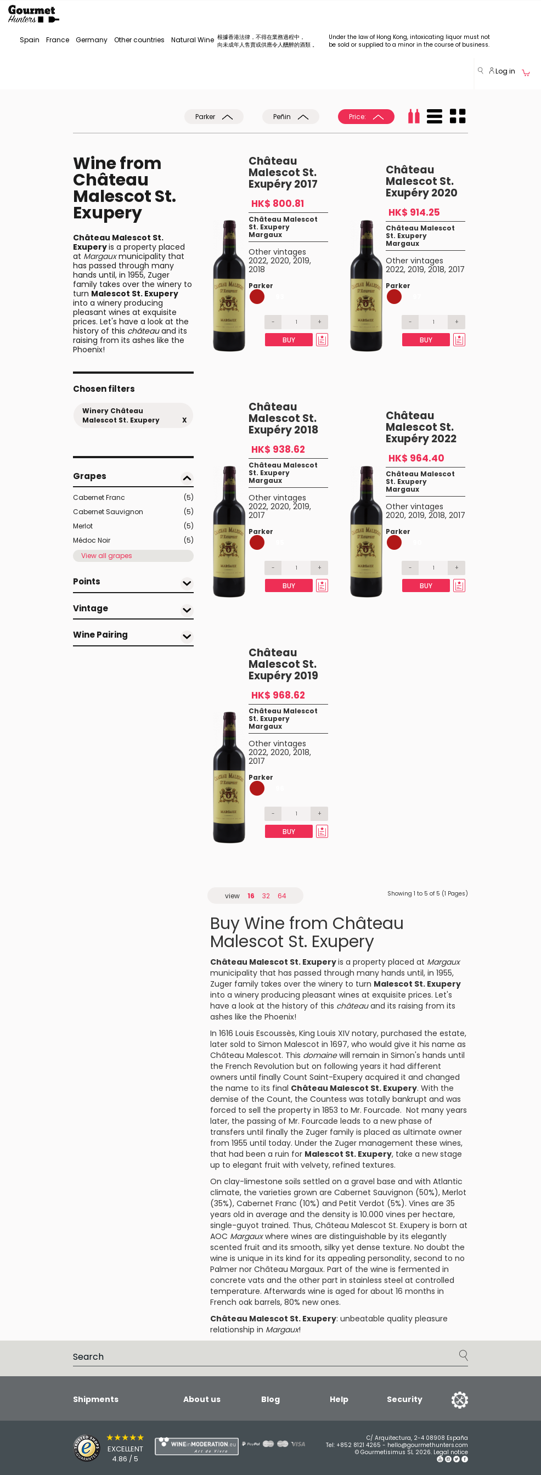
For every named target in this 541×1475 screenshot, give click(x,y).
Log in (502, 71)
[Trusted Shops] (94, 1448)
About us (202, 1399)
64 (282, 895)
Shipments (96, 1399)
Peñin (290, 116)
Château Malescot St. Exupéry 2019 (283, 664)
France (57, 39)
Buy (289, 340)
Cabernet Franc (133, 498)
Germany (92, 39)
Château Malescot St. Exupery (283, 223)
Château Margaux (288, 1269)
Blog (270, 1399)
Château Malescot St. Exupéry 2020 (422, 181)
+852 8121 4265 (358, 1445)
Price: (366, 116)
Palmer (223, 1269)
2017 (456, 269)
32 (266, 895)
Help (339, 1399)
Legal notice (450, 1452)
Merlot (133, 526)
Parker (214, 116)
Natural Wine (192, 39)
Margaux (265, 234)
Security (404, 1399)
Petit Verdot (362, 1203)
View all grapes (106, 555)
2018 (257, 269)
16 (251, 895)
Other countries (139, 39)
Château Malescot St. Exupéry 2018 (283, 418)
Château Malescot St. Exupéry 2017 (283, 173)
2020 (279, 260)
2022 (258, 260)
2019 (301, 260)
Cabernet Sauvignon (133, 512)
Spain (30, 39)
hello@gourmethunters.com (427, 1445)
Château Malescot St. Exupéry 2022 (421, 427)
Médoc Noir (133, 540)
